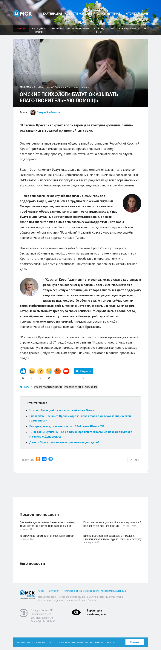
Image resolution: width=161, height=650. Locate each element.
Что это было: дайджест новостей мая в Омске (61, 431)
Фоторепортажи (136, 13)
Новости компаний (79, 13)
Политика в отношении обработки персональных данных (94, 611)
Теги (27, 408)
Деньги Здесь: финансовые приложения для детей (64, 463)
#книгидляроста (129, 28)
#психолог (91, 408)
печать (85, 87)
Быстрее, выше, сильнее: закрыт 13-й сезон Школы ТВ (66, 447)
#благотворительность (48, 408)
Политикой (111, 642)
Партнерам (53, 611)
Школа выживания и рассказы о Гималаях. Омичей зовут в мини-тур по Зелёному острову (112, 558)
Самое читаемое (109, 13)
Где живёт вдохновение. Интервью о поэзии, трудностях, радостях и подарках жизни (47, 545)
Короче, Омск (99, 30)
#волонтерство (73, 408)
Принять (134, 642)
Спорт (112, 28)
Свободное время (39, 30)
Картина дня (52, 13)
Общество (21, 28)
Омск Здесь (22, 14)
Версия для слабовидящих (97, 633)
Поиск (141, 20)
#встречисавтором (78, 28)
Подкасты (57, 28)
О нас (41, 611)
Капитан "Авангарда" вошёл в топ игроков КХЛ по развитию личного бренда (112, 545)
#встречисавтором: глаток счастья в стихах (47, 556)
